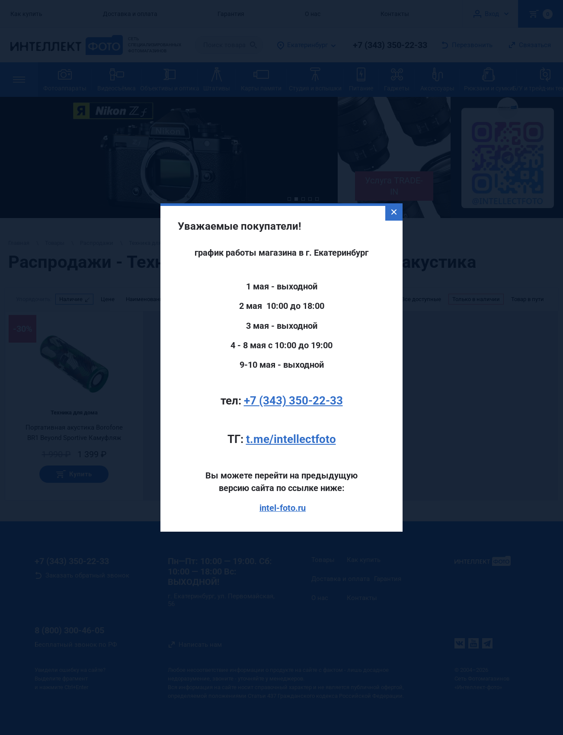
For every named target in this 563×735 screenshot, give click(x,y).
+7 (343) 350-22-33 (293, 385)
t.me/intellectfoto (291, 423)
